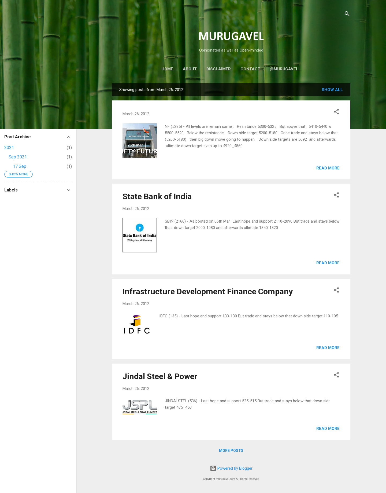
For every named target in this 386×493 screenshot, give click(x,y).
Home (167, 69)
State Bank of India (157, 196)
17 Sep (19, 166)
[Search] (347, 14)
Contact (250, 69)
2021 (9, 147)
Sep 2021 (18, 157)
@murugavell (285, 69)
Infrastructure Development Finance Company (208, 291)
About (190, 69)
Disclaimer (218, 69)
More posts (231, 450)
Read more (328, 168)
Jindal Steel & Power (160, 376)
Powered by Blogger (231, 468)
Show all (332, 89)
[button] (336, 112)
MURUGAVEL (231, 37)
